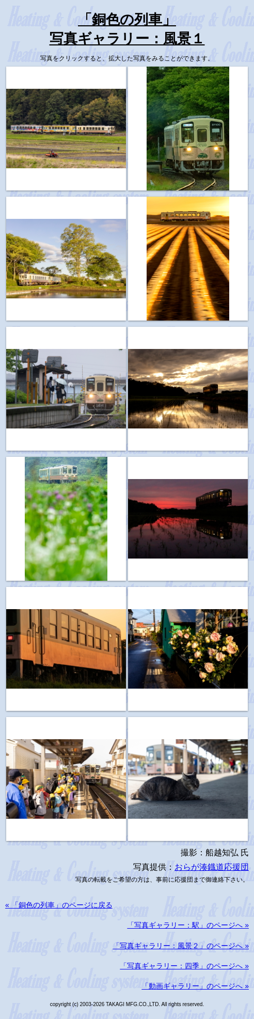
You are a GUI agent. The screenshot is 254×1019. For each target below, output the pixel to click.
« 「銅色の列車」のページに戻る (59, 905)
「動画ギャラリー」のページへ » (195, 986)
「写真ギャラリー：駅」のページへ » (188, 925)
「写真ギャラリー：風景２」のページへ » (181, 946)
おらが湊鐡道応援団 (211, 867)
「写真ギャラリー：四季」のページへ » (184, 966)
